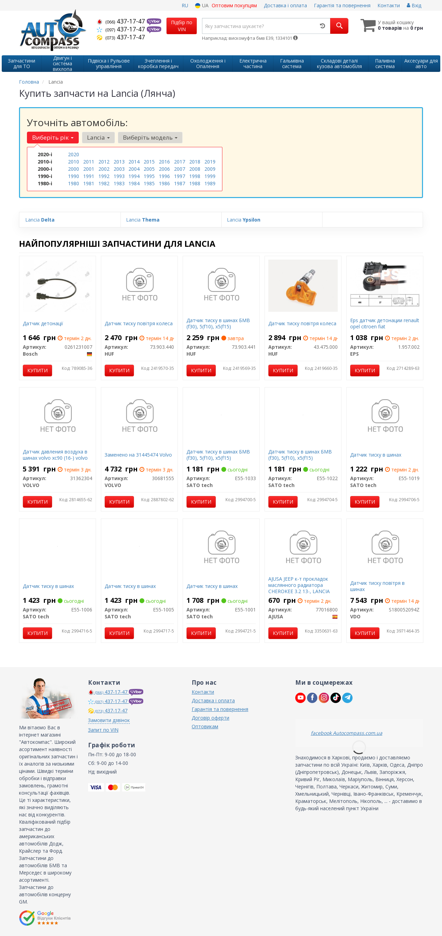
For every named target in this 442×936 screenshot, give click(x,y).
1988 (194, 183)
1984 (134, 183)
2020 (73, 154)
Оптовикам (205, 726)
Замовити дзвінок (109, 720)
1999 (209, 176)
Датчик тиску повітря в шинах (377, 586)
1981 (88, 183)
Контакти (388, 5)
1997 (179, 176)
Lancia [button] (98, 137)
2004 (134, 169)
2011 (88, 161)
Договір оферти (210, 717)
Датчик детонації (43, 323)
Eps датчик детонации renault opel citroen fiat (384, 323)
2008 (194, 169)
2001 (88, 169)
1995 (149, 176)
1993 (119, 176)
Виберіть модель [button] (150, 137)
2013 (119, 161)
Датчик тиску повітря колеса (139, 323)
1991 (88, 176)
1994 (134, 176)
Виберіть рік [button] (53, 137)
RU (185, 5)
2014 (134, 161)
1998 (194, 176)
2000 (73, 169)
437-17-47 (122, 21)
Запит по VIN (103, 730)
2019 (209, 161)
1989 (209, 183)
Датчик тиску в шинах (375, 454)
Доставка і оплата (285, 5)
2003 (119, 169)
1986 (164, 183)
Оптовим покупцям (234, 5)
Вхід (414, 5)
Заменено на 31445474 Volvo (138, 454)
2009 (209, 169)
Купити (37, 370)
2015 (149, 161)
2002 (103, 169)
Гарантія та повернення (342, 5)
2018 (194, 161)
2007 (179, 169)
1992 (103, 176)
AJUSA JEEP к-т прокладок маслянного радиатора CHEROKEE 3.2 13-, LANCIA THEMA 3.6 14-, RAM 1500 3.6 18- (302, 591)
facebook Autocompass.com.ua (346, 733)
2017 (179, 161)
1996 (164, 176)
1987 (179, 183)
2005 (149, 169)
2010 (73, 161)
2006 (164, 169)
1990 (73, 176)
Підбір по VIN (181, 25)
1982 (103, 183)
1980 (73, 183)
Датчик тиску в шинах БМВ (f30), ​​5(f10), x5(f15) (218, 323)
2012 (103, 161)
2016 (164, 161)
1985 (149, 183)
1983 (119, 183)
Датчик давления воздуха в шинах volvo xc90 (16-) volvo (55, 454)
